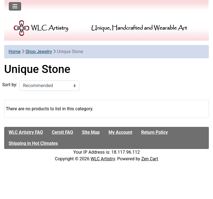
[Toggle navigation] (15, 6)
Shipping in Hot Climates (33, 143)
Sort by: (9, 84)
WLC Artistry (103, 158)
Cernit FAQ (62, 132)
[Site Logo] (41, 28)
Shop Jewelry (39, 51)
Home (15, 51)
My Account (120, 132)
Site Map (91, 132)
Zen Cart (149, 158)
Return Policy (154, 132)
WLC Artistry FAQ (26, 132)
